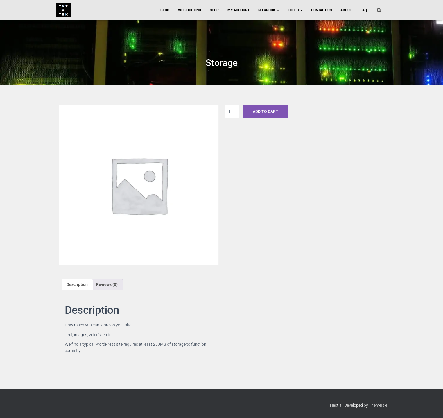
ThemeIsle (378, 405)
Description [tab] (77, 284)
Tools (295, 10)
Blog (164, 10)
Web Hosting (189, 10)
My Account (238, 10)
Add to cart (265, 111)
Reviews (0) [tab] (107, 284)
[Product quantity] (232, 111)
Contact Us (321, 10)
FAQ (364, 10)
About (346, 10)
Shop (214, 10)
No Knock (268, 10)
